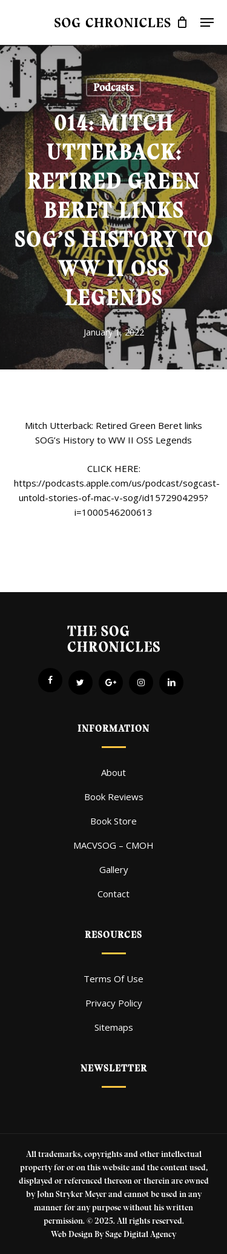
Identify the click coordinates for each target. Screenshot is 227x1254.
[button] (207, 22)
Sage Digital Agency (140, 1234)
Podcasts (113, 87)
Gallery (113, 869)
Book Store (113, 821)
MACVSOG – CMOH (113, 845)
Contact (113, 894)
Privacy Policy (113, 1003)
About (113, 772)
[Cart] (182, 22)
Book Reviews (113, 796)
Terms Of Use (113, 979)
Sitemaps (113, 1027)
